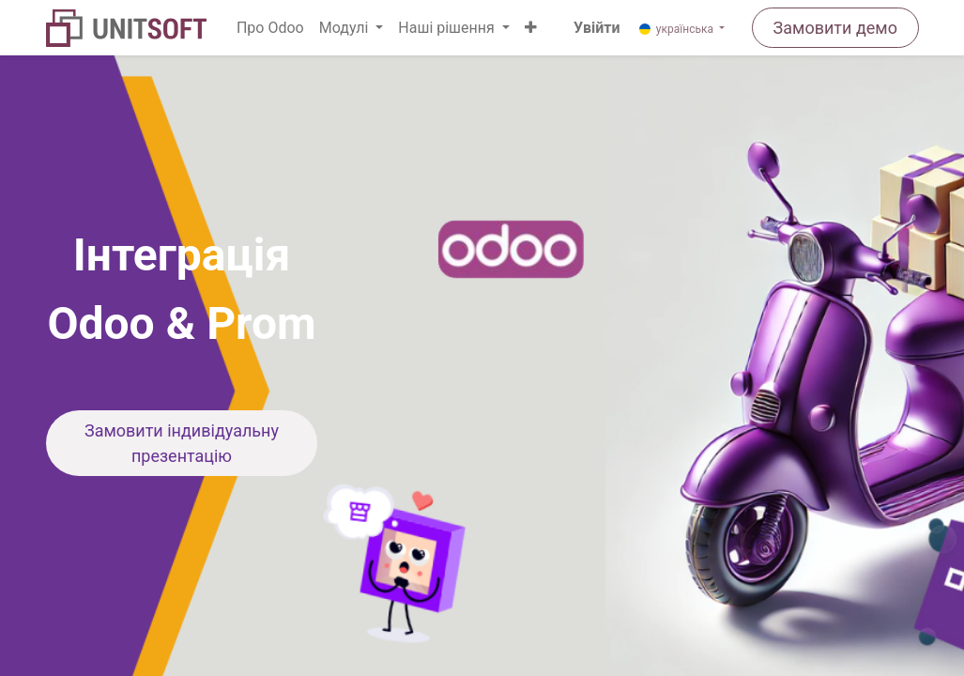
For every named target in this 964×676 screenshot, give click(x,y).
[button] (530, 28)
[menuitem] (270, 28)
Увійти (597, 28)
